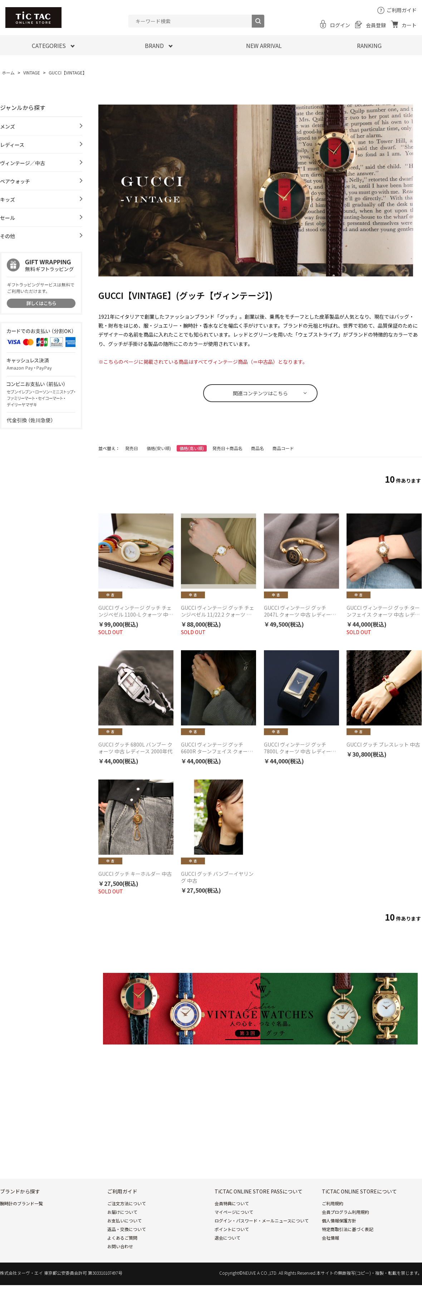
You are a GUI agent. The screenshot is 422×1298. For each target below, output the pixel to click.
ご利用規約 (332, 1203)
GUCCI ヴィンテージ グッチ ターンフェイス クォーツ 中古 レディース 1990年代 (383, 611)
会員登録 (376, 25)
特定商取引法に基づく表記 (347, 1229)
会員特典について (232, 1203)
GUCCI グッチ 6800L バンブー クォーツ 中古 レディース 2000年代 (135, 748)
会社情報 (330, 1238)
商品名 (257, 448)
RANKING (369, 45)
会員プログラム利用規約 (345, 1212)
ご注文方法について (126, 1203)
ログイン (340, 25)
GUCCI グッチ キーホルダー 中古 (135, 873)
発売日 (131, 448)
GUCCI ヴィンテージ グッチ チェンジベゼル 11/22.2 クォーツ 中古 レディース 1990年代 (217, 611)
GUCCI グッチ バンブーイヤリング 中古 (217, 877)
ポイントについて (232, 1229)
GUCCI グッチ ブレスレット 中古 (383, 744)
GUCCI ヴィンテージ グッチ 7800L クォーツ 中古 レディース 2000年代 (300, 748)
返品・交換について (126, 1229)
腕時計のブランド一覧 (21, 1203)
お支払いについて (124, 1220)
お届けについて (122, 1212)
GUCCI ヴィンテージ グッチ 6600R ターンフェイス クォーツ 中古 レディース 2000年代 (217, 748)
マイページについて (234, 1212)
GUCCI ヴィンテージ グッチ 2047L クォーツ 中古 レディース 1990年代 (300, 611)
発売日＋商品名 (227, 448)
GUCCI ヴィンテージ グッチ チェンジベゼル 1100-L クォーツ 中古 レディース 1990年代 (135, 611)
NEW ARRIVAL (264, 45)
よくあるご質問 (122, 1238)
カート (409, 25)
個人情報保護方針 (339, 1220)
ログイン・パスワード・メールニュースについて (262, 1220)
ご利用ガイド (402, 10)
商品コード (283, 448)
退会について (227, 1238)
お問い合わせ (120, 1246)
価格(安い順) (159, 448)
